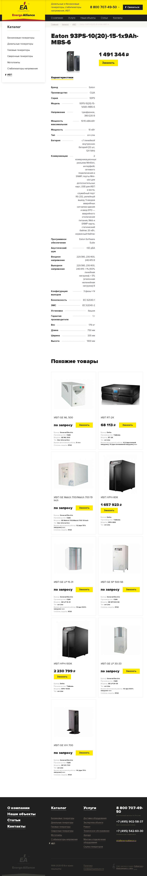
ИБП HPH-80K (109, 497)
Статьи (104, 18)
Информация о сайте (124, 868)
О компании (57, 18)
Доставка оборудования (95, 818)
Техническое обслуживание (97, 831)
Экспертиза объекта (93, 822)
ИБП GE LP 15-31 (63, 582)
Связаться (132, 7)
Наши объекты (88, 18)
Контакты (117, 18)
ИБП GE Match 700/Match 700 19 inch (73, 499)
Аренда (87, 835)
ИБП (53, 843)
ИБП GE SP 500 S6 (112, 582)
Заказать (108, 63)
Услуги (71, 18)
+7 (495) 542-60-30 (129, 831)
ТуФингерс (138, 866)
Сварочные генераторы (62, 831)
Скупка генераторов (93, 846)
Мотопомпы (56, 835)
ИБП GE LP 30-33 (111, 663)
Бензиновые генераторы (62, 818)
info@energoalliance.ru (126, 840)
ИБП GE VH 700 (63, 745)
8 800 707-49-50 (103, 7)
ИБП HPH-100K (63, 663)
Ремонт (87, 827)
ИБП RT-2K (107, 417)
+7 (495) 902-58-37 (129, 821)
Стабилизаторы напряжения (64, 839)
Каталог (14, 27)
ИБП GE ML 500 (63, 417)
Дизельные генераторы (62, 822)
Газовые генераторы (60, 827)
